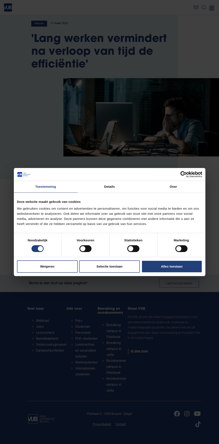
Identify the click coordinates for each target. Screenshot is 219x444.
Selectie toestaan (109, 266)
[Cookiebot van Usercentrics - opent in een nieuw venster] (183, 174)
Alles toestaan (172, 266)
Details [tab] (109, 186)
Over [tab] (173, 186)
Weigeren (47, 266)
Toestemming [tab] (45, 186)
